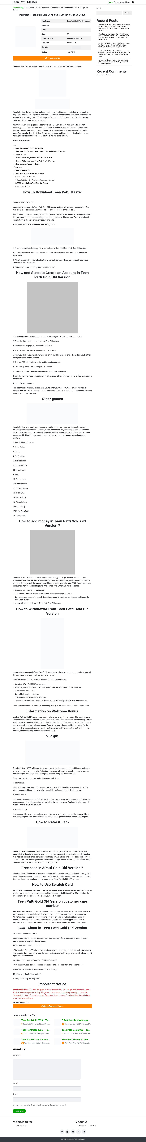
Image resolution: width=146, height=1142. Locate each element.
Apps (122, 2)
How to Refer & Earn (23, 170)
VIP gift (19, 167)
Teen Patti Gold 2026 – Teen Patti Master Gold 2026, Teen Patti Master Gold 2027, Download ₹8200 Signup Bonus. (113, 61)
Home (110, 2)
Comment (16, 1055)
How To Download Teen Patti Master (29, 148)
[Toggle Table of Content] (14, 145)
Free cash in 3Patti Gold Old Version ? (30, 174)
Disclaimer (82, 1126)
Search (98, 8)
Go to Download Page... (52, 1006)
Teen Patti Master (24, 2)
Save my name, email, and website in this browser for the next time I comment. (40, 1105)
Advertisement (21, 1126)
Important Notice (23, 186)
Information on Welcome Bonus (27, 164)
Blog (21, 8)
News (127, 2)
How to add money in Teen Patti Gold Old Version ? (34, 158)
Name (15, 1083)
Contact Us (92, 1126)
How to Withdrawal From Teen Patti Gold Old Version (35, 161)
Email (15, 1094)
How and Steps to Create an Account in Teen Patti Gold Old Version (40, 151)
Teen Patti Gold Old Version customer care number (35, 180)
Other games (21, 155)
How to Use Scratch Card (26, 177)
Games (116, 2)
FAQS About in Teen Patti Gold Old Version (32, 183)
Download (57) (52, 58)
